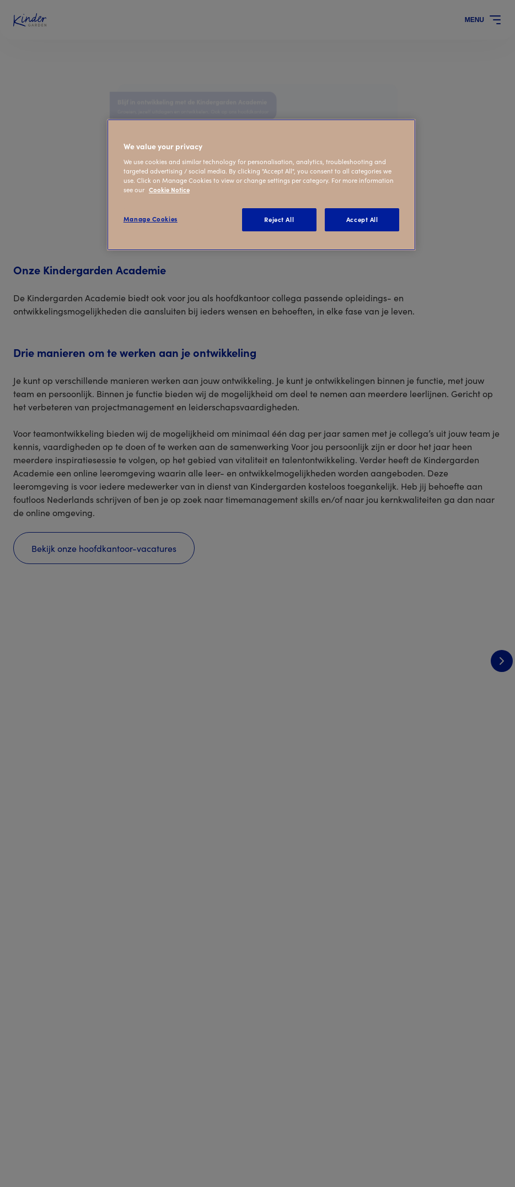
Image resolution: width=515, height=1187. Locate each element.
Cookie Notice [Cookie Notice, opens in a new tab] (169, 189)
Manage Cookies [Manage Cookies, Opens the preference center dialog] (151, 218)
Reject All (279, 219)
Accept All (362, 219)
